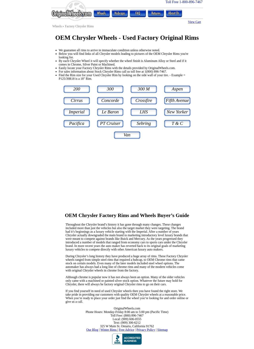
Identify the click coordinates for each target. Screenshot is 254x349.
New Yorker (177, 111)
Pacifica (76, 123)
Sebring (144, 123)
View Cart (194, 22)
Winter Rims (108, 329)
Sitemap (162, 329)
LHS (144, 111)
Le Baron (110, 111)
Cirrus (77, 100)
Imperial (77, 111)
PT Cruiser (110, 123)
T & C (177, 123)
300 (110, 88)
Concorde (110, 100)
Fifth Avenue (177, 100)
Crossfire (144, 100)
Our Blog (92, 329)
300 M (144, 88)
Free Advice (126, 329)
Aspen (177, 88)
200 (76, 88)
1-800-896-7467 (191, 2)
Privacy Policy (146, 329)
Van (127, 134)
